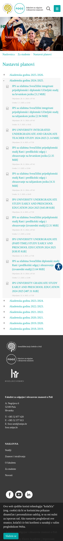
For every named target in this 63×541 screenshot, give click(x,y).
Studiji (8, 450)
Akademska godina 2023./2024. (26, 300)
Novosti (8, 475)
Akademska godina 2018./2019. (26, 328)
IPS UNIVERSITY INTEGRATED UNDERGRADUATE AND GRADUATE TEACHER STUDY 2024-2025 (35, 133)
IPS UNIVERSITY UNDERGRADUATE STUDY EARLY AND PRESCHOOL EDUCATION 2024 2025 (34, 203)
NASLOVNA (11, 444)
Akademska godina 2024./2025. (26, 80)
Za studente (24, 54)
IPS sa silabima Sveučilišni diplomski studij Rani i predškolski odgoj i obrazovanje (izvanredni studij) (35, 265)
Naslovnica (9, 54)
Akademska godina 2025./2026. (26, 74)
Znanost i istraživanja (15, 456)
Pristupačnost (58, 266)
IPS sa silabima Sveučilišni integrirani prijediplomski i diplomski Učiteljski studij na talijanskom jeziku (35, 112)
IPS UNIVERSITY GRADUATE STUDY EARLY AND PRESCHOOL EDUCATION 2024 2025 (35, 287)
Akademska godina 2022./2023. (26, 306)
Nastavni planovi (42, 54)
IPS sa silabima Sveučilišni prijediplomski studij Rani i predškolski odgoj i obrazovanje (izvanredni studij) (35, 221)
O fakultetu (10, 462)
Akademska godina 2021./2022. (26, 312)
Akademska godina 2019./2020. (26, 323)
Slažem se (11, 536)
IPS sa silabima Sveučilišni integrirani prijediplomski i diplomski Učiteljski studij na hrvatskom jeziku (35, 90)
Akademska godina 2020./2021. (26, 317)
